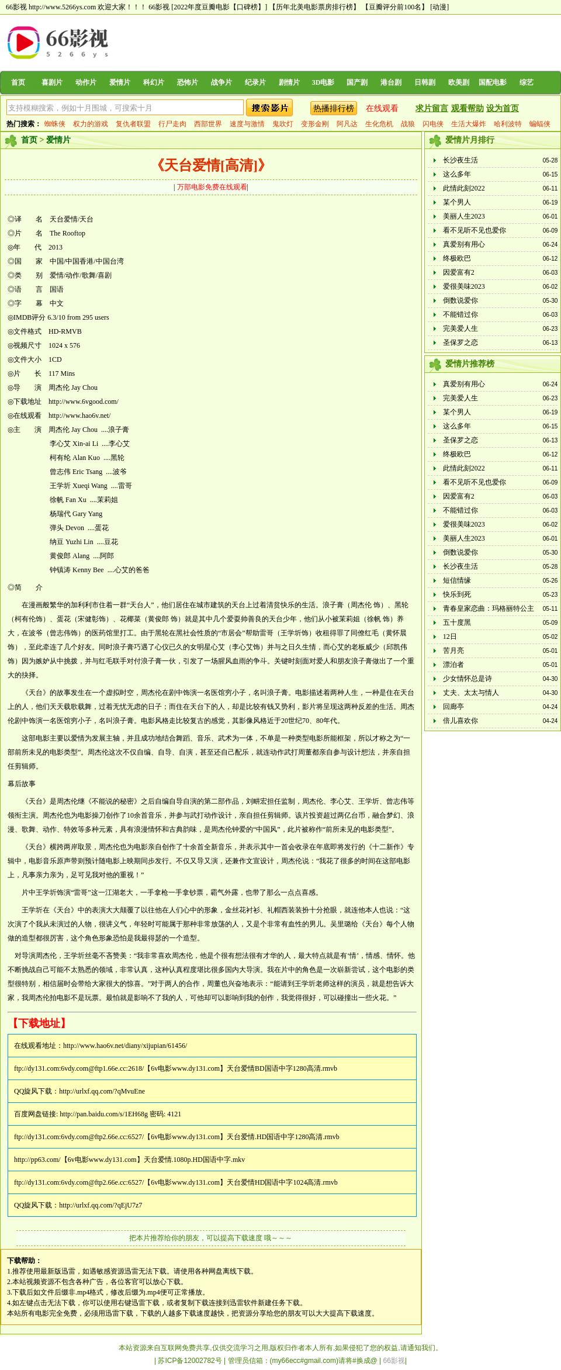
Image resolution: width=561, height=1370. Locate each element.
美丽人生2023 (464, 216)
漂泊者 (453, 664)
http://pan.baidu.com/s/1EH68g (104, 1114)
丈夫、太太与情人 (471, 693)
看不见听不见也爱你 (474, 230)
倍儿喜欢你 (460, 721)
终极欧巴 (457, 258)
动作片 (85, 82)
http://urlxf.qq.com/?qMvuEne (102, 1091)
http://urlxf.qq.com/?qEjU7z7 (100, 1205)
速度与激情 (247, 124)
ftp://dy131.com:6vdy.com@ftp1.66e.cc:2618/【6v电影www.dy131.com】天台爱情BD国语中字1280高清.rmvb (175, 1068)
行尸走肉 (172, 124)
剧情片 (289, 82)
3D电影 (323, 82)
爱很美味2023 (464, 286)
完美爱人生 (460, 328)
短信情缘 (457, 580)
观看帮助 (467, 108)
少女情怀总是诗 (467, 678)
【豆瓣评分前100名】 (395, 7)
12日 (450, 636)
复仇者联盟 (133, 124)
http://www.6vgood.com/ (84, 401)
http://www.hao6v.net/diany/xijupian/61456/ (125, 1046)
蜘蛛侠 (54, 124)
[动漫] (439, 7)
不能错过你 (460, 314)
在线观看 (382, 108)
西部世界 (208, 124)
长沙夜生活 (460, 160)
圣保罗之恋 (460, 342)
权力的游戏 (90, 124)
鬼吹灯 (282, 124)
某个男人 (457, 202)
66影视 (158, 7)
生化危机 (379, 124)
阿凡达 (347, 124)
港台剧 (390, 82)
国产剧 (357, 82)
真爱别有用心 (464, 244)
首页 (18, 82)
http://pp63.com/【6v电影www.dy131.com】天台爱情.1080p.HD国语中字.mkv (129, 1159)
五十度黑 (457, 622)
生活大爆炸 (468, 124)
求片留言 (431, 108)
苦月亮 (453, 650)
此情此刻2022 (464, 188)
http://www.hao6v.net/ (79, 415)
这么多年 (457, 174)
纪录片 (255, 82)
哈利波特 (508, 124)
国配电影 (493, 82)
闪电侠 (433, 124)
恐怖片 (187, 82)
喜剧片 (52, 82)
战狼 (408, 124)
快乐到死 (457, 594)
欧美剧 (458, 82)
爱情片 (119, 82)
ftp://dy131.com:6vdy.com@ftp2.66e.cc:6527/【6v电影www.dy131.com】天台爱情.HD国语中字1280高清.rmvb (177, 1137)
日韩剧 (424, 82)
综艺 (527, 82)
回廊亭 (453, 707)
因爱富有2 (459, 272)
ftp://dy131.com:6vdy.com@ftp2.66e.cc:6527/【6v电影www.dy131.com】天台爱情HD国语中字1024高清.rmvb (176, 1182)
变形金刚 (315, 124)
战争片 (221, 82)
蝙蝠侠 (539, 124)
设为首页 (502, 108)
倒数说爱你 (460, 300)
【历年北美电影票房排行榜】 (314, 7)
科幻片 (153, 82)
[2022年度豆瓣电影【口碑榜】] (219, 7)
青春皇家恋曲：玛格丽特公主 (488, 608)
